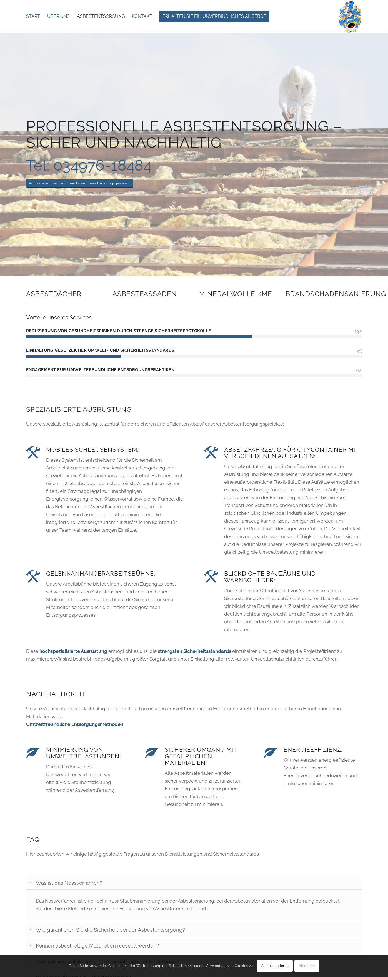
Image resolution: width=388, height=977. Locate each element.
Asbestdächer (54, 294)
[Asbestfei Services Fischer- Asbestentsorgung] (350, 16)
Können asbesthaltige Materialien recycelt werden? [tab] (94, 946)
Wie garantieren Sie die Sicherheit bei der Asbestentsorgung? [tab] (107, 930)
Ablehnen (307, 966)
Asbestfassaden (144, 294)
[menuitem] (33, 16)
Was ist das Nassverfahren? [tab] (65, 883)
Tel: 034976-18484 (88, 165)
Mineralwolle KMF (235, 294)
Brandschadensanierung (336, 294)
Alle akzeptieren (275, 966)
